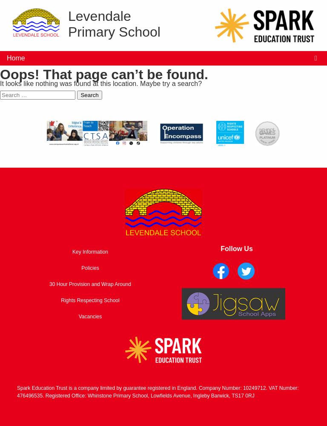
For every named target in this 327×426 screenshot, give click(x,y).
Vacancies (90, 317)
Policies (90, 268)
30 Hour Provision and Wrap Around (90, 284)
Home (16, 58)
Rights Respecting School (90, 300)
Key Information (90, 252)
